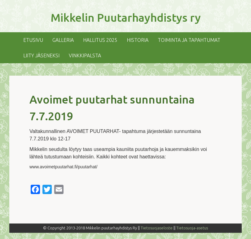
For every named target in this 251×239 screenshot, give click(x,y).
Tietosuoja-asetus (192, 228)
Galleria (63, 40)
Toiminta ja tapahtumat (189, 40)
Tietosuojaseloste (157, 228)
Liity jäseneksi (41, 55)
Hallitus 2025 (100, 40)
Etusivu (33, 40)
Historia (137, 40)
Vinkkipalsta (85, 55)
